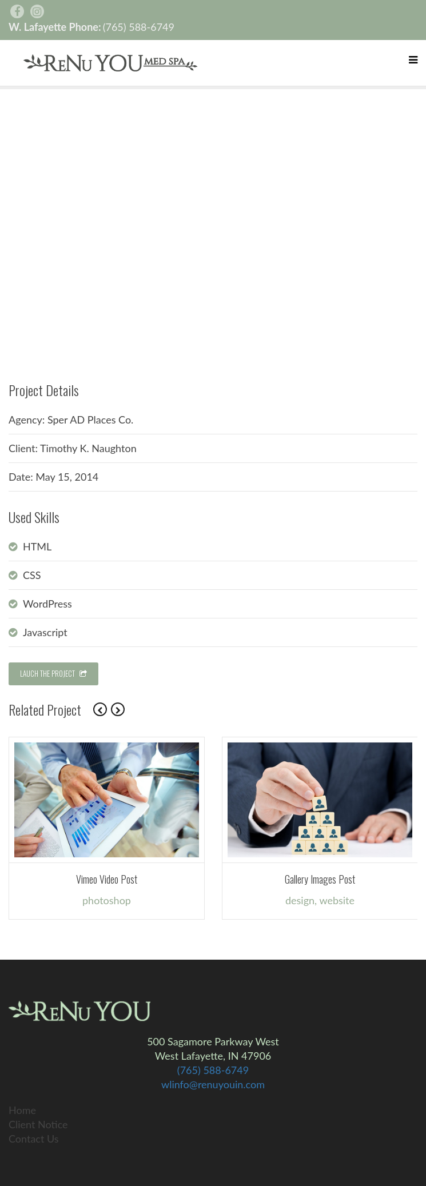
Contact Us (34, 1138)
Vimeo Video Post (106, 879)
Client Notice (38, 1124)
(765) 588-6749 (138, 27)
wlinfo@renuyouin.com (213, 1084)
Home (22, 1110)
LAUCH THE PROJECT (53, 673)
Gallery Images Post (320, 879)
